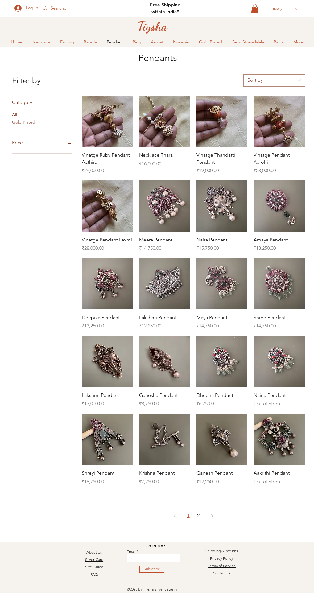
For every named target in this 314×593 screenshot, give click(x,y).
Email (131, 552)
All (14, 114)
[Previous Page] (175, 515)
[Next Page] (212, 515)
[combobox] (274, 80)
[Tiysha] (152, 26)
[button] (254, 8)
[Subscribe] (151, 569)
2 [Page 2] (198, 515)
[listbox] (285, 9)
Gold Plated (23, 122)
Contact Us (222, 573)
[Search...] (69, 8)
